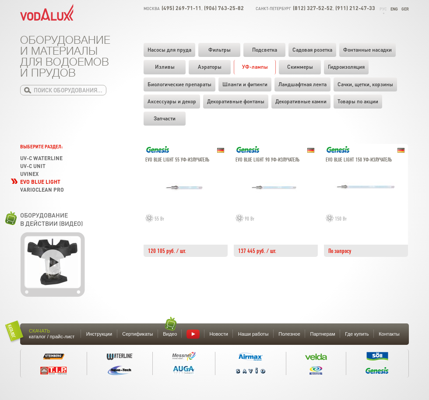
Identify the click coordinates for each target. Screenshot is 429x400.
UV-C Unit (33, 166)
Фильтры (219, 49)
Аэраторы (210, 66)
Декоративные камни (301, 101)
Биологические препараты (179, 84)
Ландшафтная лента (302, 84)
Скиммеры (300, 66)
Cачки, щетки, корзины (365, 84)
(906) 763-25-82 (224, 8)
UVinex (29, 174)
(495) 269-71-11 (181, 8)
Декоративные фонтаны (235, 101)
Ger (405, 9)
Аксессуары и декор (172, 101)
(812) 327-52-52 (313, 8)
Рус (383, 9)
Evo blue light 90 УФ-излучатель (267, 160)
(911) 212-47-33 (355, 8)
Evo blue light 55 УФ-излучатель (177, 160)
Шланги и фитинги (244, 84)
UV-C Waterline (41, 158)
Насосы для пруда (169, 49)
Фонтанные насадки (367, 49)
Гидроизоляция (346, 66)
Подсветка (264, 49)
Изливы (165, 66)
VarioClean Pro (42, 189)
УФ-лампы (255, 66)
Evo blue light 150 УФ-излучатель (359, 160)
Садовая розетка (312, 49)
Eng (394, 9)
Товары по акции (358, 101)
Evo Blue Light (40, 182)
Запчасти (165, 118)
